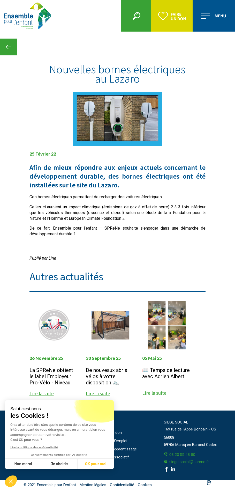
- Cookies (143, 484)
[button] (11, 481)
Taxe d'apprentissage (119, 449)
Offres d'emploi (114, 440)
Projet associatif (115, 457)
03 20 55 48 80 (179, 454)
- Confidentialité (121, 484)
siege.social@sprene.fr (186, 461)
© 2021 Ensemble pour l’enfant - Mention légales (65, 484)
